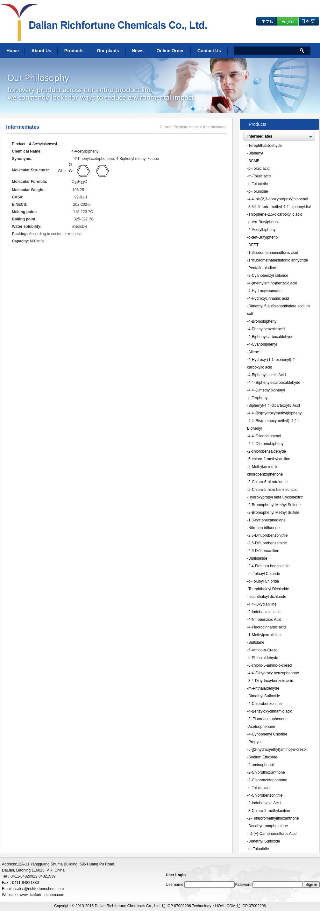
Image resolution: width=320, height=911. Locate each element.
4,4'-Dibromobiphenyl (266, 443)
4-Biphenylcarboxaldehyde (270, 336)
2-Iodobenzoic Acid (264, 803)
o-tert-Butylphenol (263, 237)
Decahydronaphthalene (268, 826)
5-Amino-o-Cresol (263, 650)
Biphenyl (255, 153)
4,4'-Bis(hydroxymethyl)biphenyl (275, 413)
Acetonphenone (261, 726)
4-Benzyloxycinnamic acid (270, 711)
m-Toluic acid (259, 176)
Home (12, 50)
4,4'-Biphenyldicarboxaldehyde (274, 382)
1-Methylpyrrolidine (264, 635)
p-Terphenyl (258, 398)
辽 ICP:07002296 (251, 906)
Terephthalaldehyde (265, 145)
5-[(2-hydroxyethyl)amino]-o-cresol (277, 749)
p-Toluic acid (259, 168)
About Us (41, 50)
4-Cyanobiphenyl (262, 344)
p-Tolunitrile (258, 191)
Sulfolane (256, 642)
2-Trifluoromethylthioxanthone (273, 818)
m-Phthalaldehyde (263, 688)
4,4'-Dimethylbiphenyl (266, 390)
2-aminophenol (261, 765)
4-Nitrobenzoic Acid (264, 619)
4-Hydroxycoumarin (264, 291)
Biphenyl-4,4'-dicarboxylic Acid (274, 405)
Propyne (255, 742)
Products (74, 50)
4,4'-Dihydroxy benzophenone (273, 673)
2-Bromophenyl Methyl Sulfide (273, 512)
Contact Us (209, 50)
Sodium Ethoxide (262, 757)
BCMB (254, 161)
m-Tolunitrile (258, 849)
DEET (253, 245)
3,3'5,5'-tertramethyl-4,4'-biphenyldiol (279, 206)
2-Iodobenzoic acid (264, 612)
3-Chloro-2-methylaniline (269, 810)
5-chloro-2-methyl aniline (269, 459)
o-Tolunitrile (258, 184)
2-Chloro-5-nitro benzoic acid (272, 489)
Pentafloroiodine (262, 268)
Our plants (108, 50)
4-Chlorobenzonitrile (265, 703)
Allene (253, 352)
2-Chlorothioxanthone (266, 772)
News (138, 50)
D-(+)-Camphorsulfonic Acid (272, 833)
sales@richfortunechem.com (39, 888)
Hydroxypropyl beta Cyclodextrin (275, 497)
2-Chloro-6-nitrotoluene (268, 482)
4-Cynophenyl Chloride (267, 734)
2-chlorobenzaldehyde (267, 451)
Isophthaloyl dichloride (267, 596)
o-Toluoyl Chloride (263, 581)
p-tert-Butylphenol (263, 222)
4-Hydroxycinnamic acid (268, 298)
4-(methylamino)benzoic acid (272, 283)
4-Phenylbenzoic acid (266, 329)
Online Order (170, 50)
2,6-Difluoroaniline (263, 551)
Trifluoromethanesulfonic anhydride (278, 260)
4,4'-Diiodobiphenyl (264, 436)
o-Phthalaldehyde (263, 658)
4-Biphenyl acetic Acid (267, 375)
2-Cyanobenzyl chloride (268, 275)
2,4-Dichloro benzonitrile (268, 566)
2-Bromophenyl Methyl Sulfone (274, 505)
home (194, 127)
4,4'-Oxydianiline (262, 604)
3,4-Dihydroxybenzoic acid (270, 680)
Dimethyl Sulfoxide (264, 696)
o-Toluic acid (259, 787)
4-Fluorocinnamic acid (267, 627)
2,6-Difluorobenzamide (267, 543)
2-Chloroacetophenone (267, 780)
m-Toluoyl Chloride (264, 573)
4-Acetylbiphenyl (43, 144)
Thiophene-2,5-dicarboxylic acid (275, 214)
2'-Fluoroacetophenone (268, 719)
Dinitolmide (257, 558)
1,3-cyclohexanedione (267, 520)
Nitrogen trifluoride (264, 528)
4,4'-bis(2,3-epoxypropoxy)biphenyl (278, 199)
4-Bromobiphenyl (262, 321)
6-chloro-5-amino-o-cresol (270, 665)
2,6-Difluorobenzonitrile (268, 535)
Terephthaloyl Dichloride (268, 589)
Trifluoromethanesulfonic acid (273, 252)
